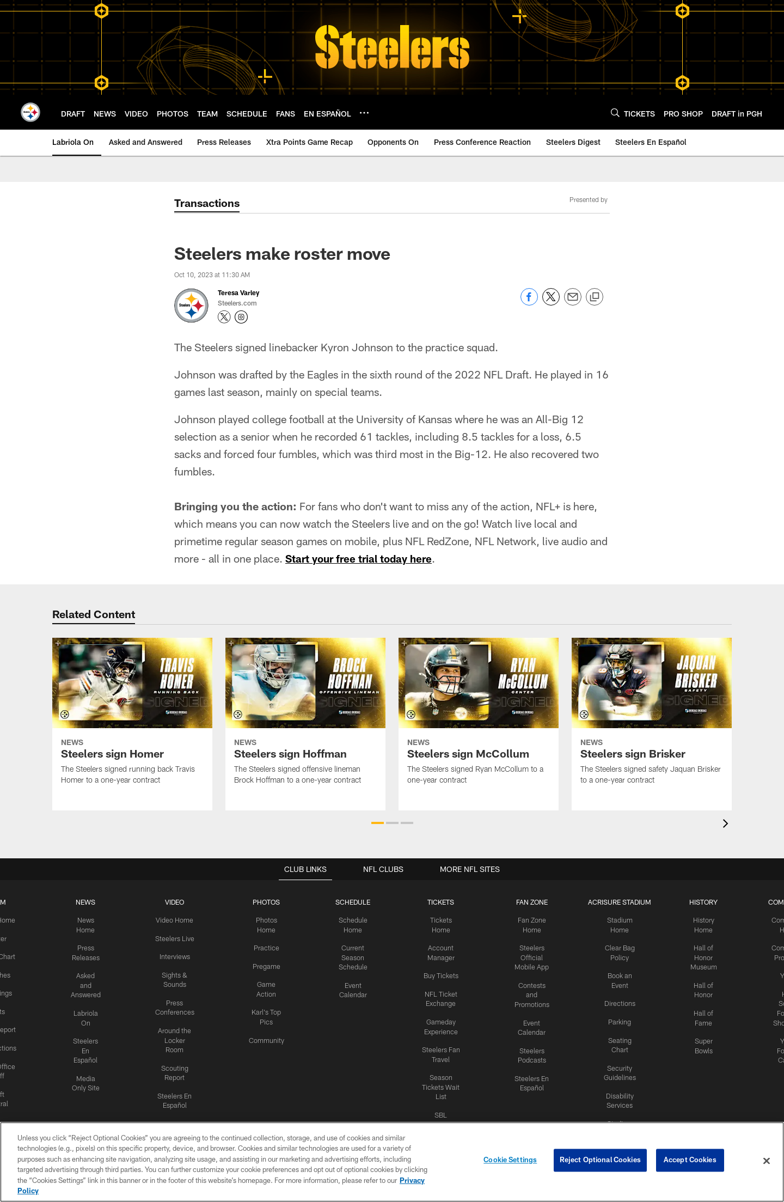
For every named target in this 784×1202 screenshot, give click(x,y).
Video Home (177, 919)
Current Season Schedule (353, 956)
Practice (267, 946)
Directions (615, 1000)
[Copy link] (594, 297)
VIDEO (176, 902)
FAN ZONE (528, 902)
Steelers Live (176, 937)
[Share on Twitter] (551, 302)
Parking (615, 1018)
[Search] (615, 112)
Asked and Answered (89, 983)
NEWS (89, 902)
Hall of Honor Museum (698, 956)
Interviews (177, 955)
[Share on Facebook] (529, 302)
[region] (392, 1162)
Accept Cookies (690, 1160)
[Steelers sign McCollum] (479, 718)
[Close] (767, 1161)
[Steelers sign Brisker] (652, 718)
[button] (377, 823)
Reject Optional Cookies (600, 1160)
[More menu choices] (364, 112)
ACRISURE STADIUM (615, 902)
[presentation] (727, 825)
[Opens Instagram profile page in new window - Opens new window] (241, 317)
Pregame (267, 964)
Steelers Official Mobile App (527, 956)
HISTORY (698, 902)
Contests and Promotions (528, 992)
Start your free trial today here (362, 558)
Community (267, 1036)
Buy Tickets (439, 974)
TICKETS (439, 902)
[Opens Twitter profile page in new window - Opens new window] (224, 317)
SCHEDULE (353, 902)
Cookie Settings (510, 1160)
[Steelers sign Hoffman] (305, 718)
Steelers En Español (89, 1046)
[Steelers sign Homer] (132, 718)
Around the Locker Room (177, 1036)
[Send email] (572, 302)
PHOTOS (267, 902)
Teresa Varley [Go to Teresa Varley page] (238, 292)
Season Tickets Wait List (438, 1082)
